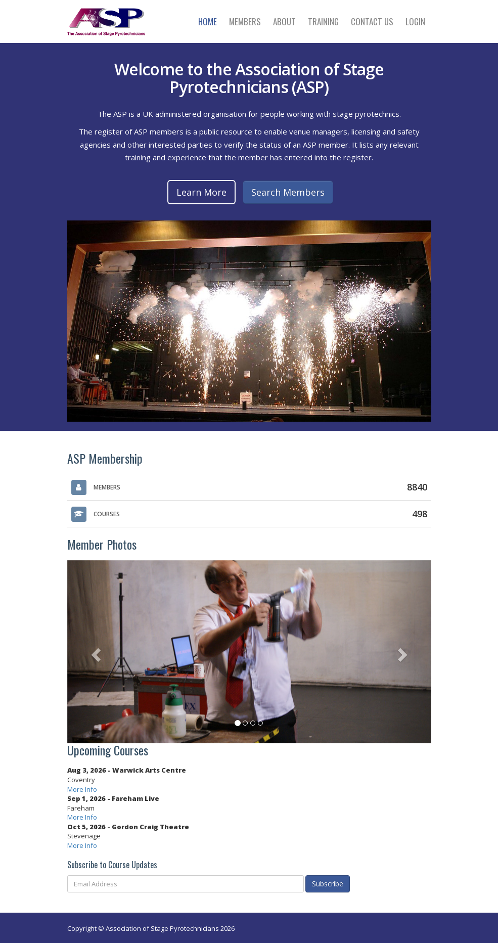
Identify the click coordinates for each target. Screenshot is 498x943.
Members (245, 21)
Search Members (288, 192)
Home (207, 21)
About (284, 21)
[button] (94, 651)
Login (415, 21)
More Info (82, 789)
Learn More (201, 192)
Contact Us (372, 21)
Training (323, 21)
